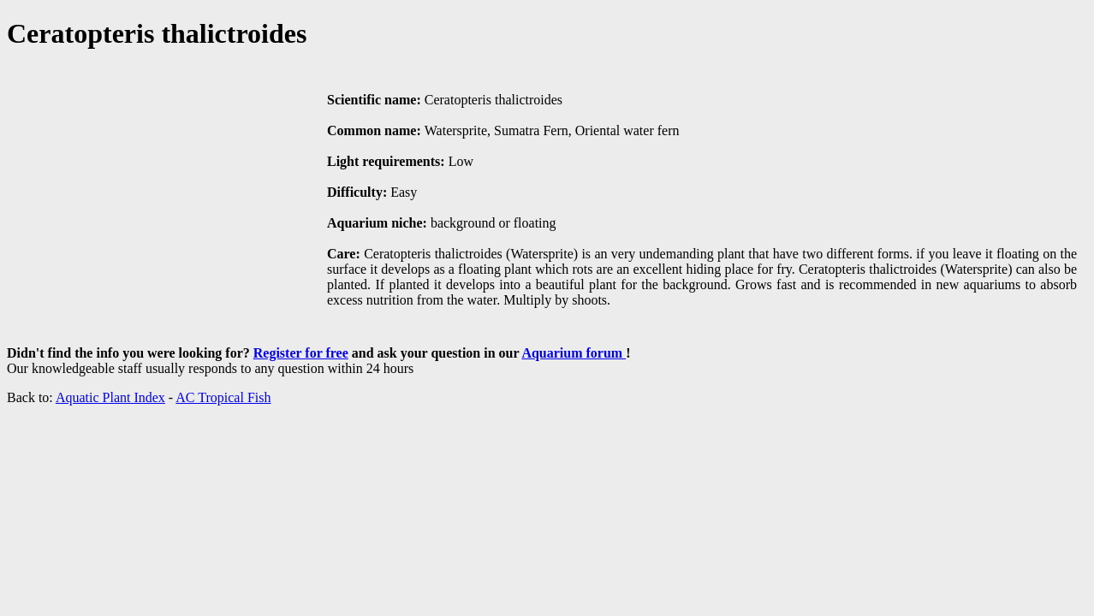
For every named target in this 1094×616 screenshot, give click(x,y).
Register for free (300, 353)
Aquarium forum (573, 353)
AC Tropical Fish (223, 397)
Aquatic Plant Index (110, 397)
